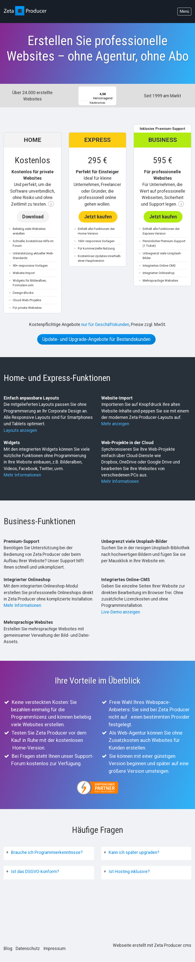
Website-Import (24, 273)
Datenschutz (28, 948)
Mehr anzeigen (115, 423)
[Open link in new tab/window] (97, 788)
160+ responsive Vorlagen (96, 241)
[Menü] (113, 89)
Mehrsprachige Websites (160, 280)
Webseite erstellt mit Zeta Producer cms (152, 945)
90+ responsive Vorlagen (30, 265)
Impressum (54, 948)
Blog (8, 948)
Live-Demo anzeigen (120, 612)
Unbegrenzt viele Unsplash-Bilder (162, 255)
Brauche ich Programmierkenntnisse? (47, 852)
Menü (184, 11)
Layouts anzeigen (20, 430)
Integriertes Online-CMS (159, 265)
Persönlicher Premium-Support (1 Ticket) (164, 243)
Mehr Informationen (22, 475)
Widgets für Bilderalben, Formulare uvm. (30, 283)
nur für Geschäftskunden (105, 324)
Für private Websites (27, 308)
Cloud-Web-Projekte (27, 300)
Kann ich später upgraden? (134, 852)
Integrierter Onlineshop (159, 273)
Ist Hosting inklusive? (129, 871)
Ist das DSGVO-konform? (35, 871)
